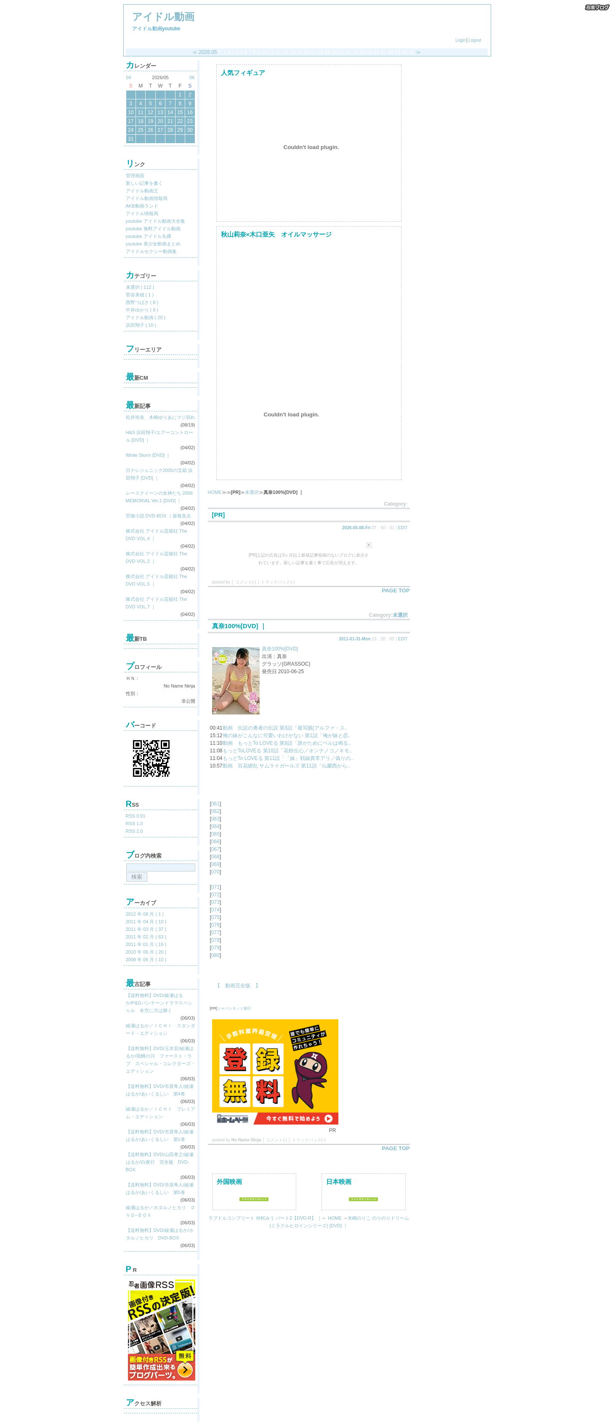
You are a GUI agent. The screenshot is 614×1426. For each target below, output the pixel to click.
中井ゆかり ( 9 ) (142, 309)
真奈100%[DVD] (280, 649)
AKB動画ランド (142, 205)
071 (215, 887)
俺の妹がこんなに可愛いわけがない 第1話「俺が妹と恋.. (287, 735)
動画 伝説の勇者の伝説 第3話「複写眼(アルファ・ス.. (285, 728)
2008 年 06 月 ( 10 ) (146, 959)
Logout (474, 40)
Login (460, 40)
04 (128, 77)
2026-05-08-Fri (356, 527)
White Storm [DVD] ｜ (148, 455)
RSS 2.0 (134, 831)
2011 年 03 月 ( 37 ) (146, 929)
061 (215, 804)
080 (215, 955)
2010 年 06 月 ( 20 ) (146, 951)
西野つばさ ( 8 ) (142, 302)
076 (215, 925)
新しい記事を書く (144, 183)
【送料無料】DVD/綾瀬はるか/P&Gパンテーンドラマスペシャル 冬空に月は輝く (159, 1003)
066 (215, 842)
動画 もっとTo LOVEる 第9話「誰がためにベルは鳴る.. (287, 743)
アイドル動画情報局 (146, 198)
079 (215, 948)
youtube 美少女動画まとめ (153, 243)
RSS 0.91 (136, 815)
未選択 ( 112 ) (140, 287)
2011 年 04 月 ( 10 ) (146, 921)
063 (215, 819)
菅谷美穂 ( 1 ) (140, 294)
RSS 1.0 (134, 823)
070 (215, 872)
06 (191, 77)
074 (215, 910)
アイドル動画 (163, 16)
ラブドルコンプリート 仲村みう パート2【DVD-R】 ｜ (265, 1218)
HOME (215, 492)
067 (215, 849)
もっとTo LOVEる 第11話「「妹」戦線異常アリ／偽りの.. (288, 758)
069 (215, 864)
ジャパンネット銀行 (234, 1008)
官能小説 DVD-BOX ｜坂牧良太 (158, 515)
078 (215, 940)
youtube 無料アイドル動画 (153, 228)
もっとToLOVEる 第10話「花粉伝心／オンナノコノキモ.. (287, 751)
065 (215, 834)
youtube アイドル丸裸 (148, 236)
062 (215, 811)
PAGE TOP (396, 590)
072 (215, 895)
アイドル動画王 (142, 190)
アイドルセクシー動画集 (151, 251)
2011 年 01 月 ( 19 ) (146, 944)
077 (215, 933)
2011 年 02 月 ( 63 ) (146, 936)
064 (215, 826)
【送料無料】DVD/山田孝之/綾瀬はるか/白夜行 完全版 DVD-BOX (160, 1162)
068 (215, 857)
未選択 (252, 492)
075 (215, 917)
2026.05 (208, 52)
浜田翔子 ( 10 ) (141, 325)
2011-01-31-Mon (355, 639)
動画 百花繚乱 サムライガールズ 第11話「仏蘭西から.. (286, 766)
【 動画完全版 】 (235, 986)
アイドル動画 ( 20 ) (146, 317)
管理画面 (135, 175)
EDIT (403, 527)
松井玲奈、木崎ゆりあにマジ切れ (160, 417)
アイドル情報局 (142, 213)
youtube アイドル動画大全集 (155, 221)
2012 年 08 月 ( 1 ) (145, 914)
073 (215, 902)
